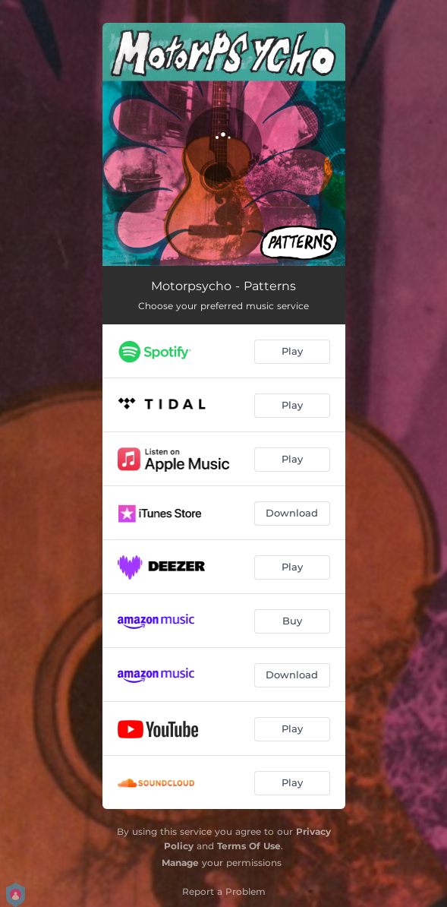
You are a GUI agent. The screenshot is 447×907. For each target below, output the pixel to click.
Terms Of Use (249, 846)
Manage (180, 862)
